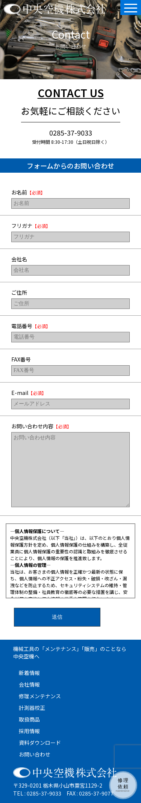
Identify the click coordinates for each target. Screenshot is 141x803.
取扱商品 (29, 719)
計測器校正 (32, 707)
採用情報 (29, 731)
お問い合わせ (34, 754)
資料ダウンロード (40, 742)
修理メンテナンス (40, 696)
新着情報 (29, 672)
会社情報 (29, 684)
